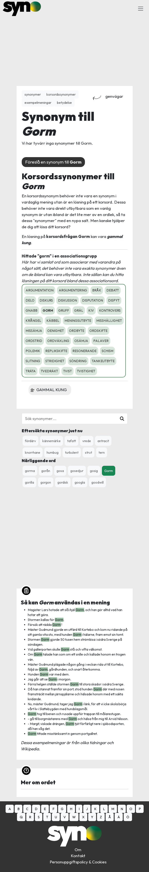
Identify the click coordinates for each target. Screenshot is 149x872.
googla (80, 482)
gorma (30, 471)
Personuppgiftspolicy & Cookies (78, 861)
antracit (103, 441)
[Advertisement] (74, 47)
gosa (60, 471)
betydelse (64, 102)
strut (88, 452)
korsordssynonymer (61, 94)
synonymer (33, 94)
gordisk (62, 482)
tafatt (71, 441)
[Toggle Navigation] (140, 9)
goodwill (97, 482)
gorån (45, 471)
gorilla (29, 482)
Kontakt (78, 855)
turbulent (71, 452)
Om (78, 849)
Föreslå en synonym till (53, 162)
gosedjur (76, 471)
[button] (122, 418)
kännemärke (51, 441)
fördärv (30, 441)
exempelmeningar (38, 102)
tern (101, 452)
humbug (52, 452)
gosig (94, 471)
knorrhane (32, 452)
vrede (86, 441)
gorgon (45, 482)
